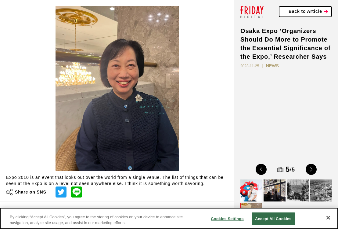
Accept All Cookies (273, 218)
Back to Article (305, 11)
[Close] (328, 217)
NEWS (272, 65)
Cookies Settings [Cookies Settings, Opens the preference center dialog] (227, 218)
